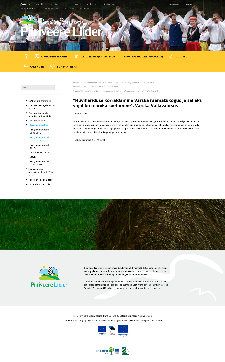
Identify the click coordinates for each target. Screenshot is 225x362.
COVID (33, 156)
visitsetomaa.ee (51, 8)
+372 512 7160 (98, 320)
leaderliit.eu (41, 4)
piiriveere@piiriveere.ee (140, 315)
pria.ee (78, 4)
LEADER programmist (39, 100)
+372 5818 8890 (154, 320)
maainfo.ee (91, 4)
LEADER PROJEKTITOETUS (93, 82)
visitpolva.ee (69, 8)
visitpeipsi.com (108, 4)
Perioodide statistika (40, 152)
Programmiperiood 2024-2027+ (39, 163)
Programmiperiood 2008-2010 (39, 131)
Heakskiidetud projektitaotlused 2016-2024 (41, 172)
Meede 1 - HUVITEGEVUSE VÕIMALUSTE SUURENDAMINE (96, 87)
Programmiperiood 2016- (39, 146)
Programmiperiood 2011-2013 (39, 139)
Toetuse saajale (36, 120)
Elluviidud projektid (38, 124)
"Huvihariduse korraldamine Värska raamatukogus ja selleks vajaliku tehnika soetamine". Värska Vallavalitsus (116, 91)
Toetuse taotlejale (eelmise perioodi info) (40, 114)
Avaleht (76, 82)
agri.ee (67, 4)
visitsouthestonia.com (30, 8)
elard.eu (55, 4)
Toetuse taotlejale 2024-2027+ (41, 107)
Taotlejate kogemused (40, 179)
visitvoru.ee (84, 8)
